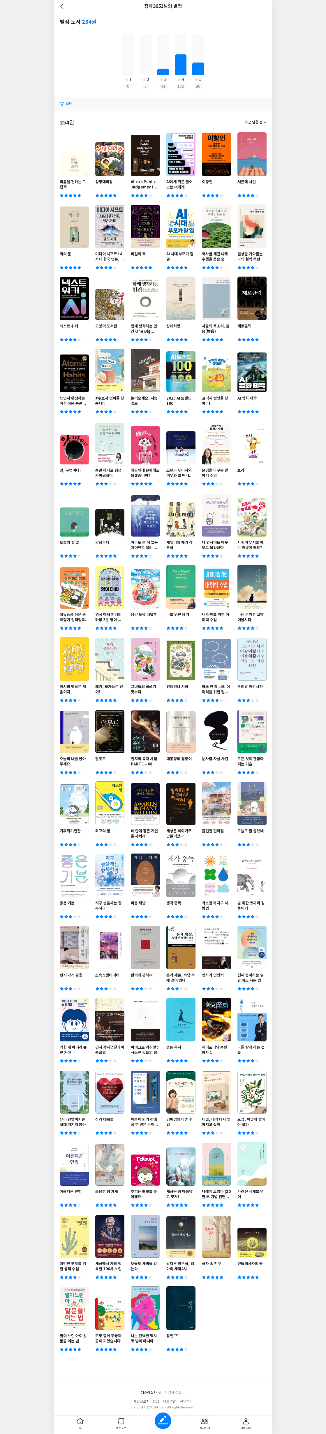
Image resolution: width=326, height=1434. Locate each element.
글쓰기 (163, 1420)
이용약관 (169, 1401)
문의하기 (186, 1401)
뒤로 (63, 6)
